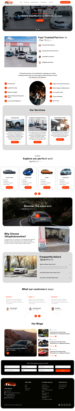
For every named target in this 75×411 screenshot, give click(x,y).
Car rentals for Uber (63, 385)
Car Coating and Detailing (47, 399)
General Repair (45, 388)
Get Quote (9, 187)
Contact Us (51, 2)
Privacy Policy (27, 388)
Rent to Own (61, 388)
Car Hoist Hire (26, 2)
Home (21, 2)
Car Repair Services (34, 2)
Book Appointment (65, 2)
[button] (36, 29)
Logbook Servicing (45, 386)
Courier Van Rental (62, 386)
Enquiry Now (37, 20)
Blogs (26, 386)
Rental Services (43, 2)
